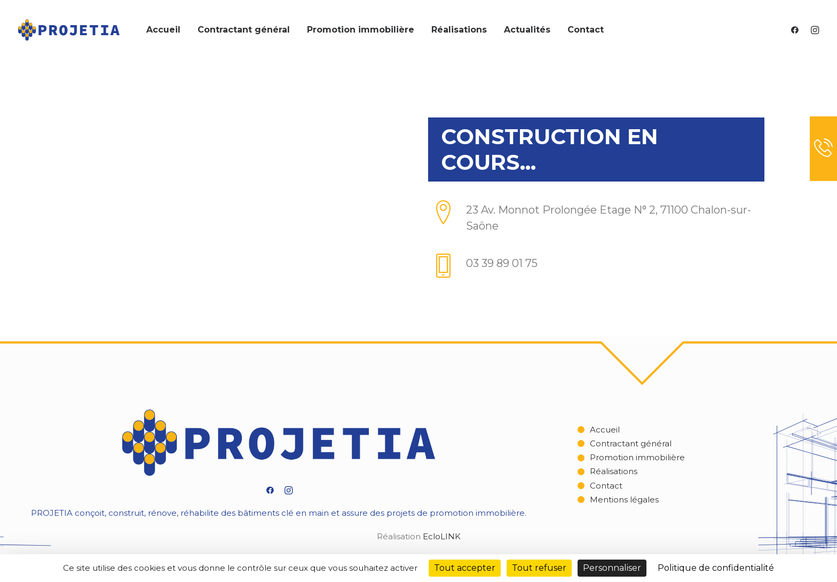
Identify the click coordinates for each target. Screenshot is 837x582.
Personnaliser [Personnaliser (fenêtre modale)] (612, 568)
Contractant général (244, 30)
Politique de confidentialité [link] (716, 568)
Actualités (527, 30)
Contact (585, 30)
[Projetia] (69, 30)
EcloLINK (442, 536)
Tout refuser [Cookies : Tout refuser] (539, 568)
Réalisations (459, 30)
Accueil (163, 30)
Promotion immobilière (360, 30)
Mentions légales (624, 499)
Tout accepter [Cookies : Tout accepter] (464, 568)
